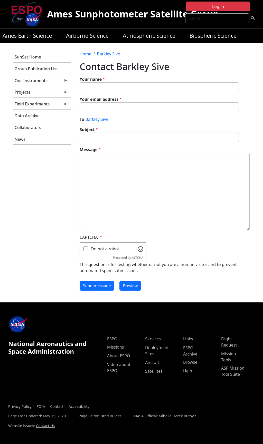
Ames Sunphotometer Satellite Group (133, 14)
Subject (87, 129)
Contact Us (45, 425)
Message (89, 149)
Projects (40, 93)
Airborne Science (87, 35)
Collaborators (28, 127)
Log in (218, 6)
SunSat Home (28, 57)
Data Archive (27, 116)
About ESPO (118, 356)
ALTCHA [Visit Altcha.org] (137, 257)
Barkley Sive (108, 54)
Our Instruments (40, 82)
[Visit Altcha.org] (140, 248)
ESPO (112, 339)
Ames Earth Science (27, 35)
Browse (190, 362)
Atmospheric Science (149, 35)
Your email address (99, 99)
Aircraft (152, 362)
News (20, 139)
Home (85, 54)
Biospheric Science (213, 35)
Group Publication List (36, 69)
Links (188, 339)
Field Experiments (40, 105)
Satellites (153, 371)
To (82, 119)
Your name (91, 79)
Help (187, 371)
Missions (115, 347)
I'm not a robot (105, 249)
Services (153, 339)
